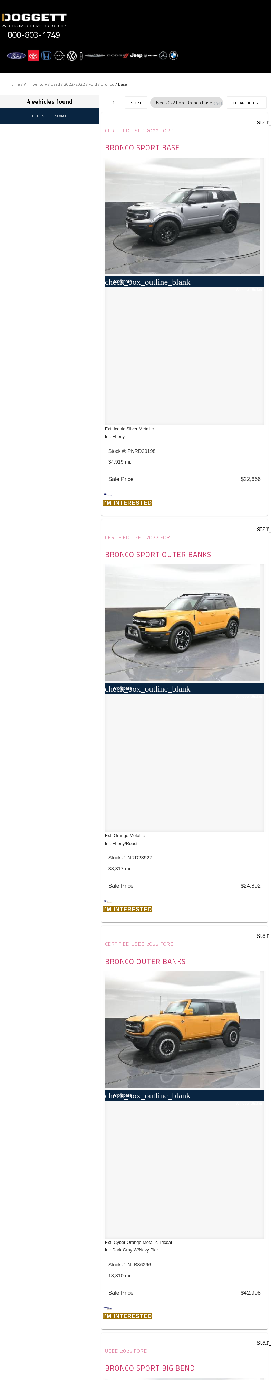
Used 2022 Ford (212, 414)
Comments (37, 1264)
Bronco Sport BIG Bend (225, 435)
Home (14, 84)
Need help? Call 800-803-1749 (135, 1365)
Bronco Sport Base (133, 152)
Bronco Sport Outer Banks (218, 152)
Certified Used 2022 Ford (140, 130)
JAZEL (70, 883)
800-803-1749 (34, 34)
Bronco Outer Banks (134, 435)
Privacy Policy (133, 1322)
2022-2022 (74, 84)
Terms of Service (173, 1322)
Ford (93, 84)
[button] (217, 102)
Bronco (107, 84)
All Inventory (35, 84)
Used (55, 84)
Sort (136, 102)
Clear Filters (247, 102)
